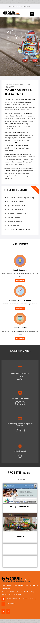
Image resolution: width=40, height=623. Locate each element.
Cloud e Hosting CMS (13, 217)
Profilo (9, 585)
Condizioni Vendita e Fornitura (11, 594)
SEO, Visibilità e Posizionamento (17, 213)
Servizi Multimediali (13, 225)
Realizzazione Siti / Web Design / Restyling (20, 198)
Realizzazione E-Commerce (15, 201)
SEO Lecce (19, 592)
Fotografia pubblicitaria (14, 221)
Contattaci (6, 588)
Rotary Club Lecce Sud (20, 506)
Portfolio (29, 585)
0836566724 (11, 603)
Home (4, 585)
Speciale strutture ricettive (15, 209)
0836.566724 (26, 6)
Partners (35, 585)
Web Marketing (29, 592)
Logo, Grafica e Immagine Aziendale (18, 229)
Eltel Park (20, 536)
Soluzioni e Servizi (18, 585)
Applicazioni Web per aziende (16, 205)
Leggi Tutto (20, 280)
